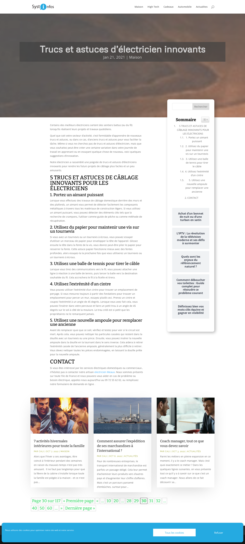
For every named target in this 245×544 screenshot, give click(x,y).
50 (42, 508)
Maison (139, 7)
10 (109, 500)
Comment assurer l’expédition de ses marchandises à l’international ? (121, 446)
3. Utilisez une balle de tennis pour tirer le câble (197, 162)
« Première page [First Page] (78, 500)
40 (34, 508)
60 (49, 508)
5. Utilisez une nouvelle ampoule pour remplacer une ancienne (196, 186)
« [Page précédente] (97, 500)
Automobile (185, 7)
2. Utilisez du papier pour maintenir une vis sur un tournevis (196, 150)
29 (136, 500)
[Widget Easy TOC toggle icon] (205, 119)
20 (116, 500)
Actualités (131, 456)
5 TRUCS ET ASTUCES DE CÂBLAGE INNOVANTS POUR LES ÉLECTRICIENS (193, 129)
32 (158, 500)
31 (151, 500)
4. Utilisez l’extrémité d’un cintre (197, 173)
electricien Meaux (104, 372)
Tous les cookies (174, 532)
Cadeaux (169, 7)
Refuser (218, 532)
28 (129, 500)
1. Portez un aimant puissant (197, 139)
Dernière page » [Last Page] (80, 508)
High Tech (153, 7)
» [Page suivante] (61, 508)
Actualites (202, 7)
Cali (41, 451)
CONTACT (192, 197)
